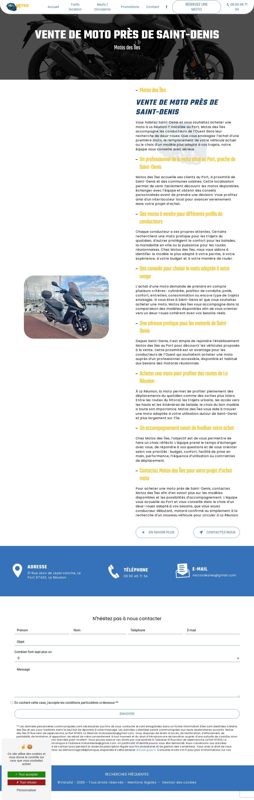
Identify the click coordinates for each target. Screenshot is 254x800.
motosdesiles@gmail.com (214, 570)
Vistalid (66, 782)
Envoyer (127, 708)
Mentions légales (141, 782)
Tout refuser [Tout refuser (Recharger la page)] (26, 782)
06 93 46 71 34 (236, 7)
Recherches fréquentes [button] (127, 774)
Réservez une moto (196, 7)
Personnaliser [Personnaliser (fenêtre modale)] (26, 790)
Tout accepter (26, 774)
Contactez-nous (216, 532)
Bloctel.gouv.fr (146, 744)
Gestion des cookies (179, 782)
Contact (152, 7)
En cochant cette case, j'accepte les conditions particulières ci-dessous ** (66, 697)
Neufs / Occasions (102, 7)
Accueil (53, 7)
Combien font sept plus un (33, 646)
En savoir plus (157, 532)
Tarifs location (75, 7)
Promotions (130, 7)
